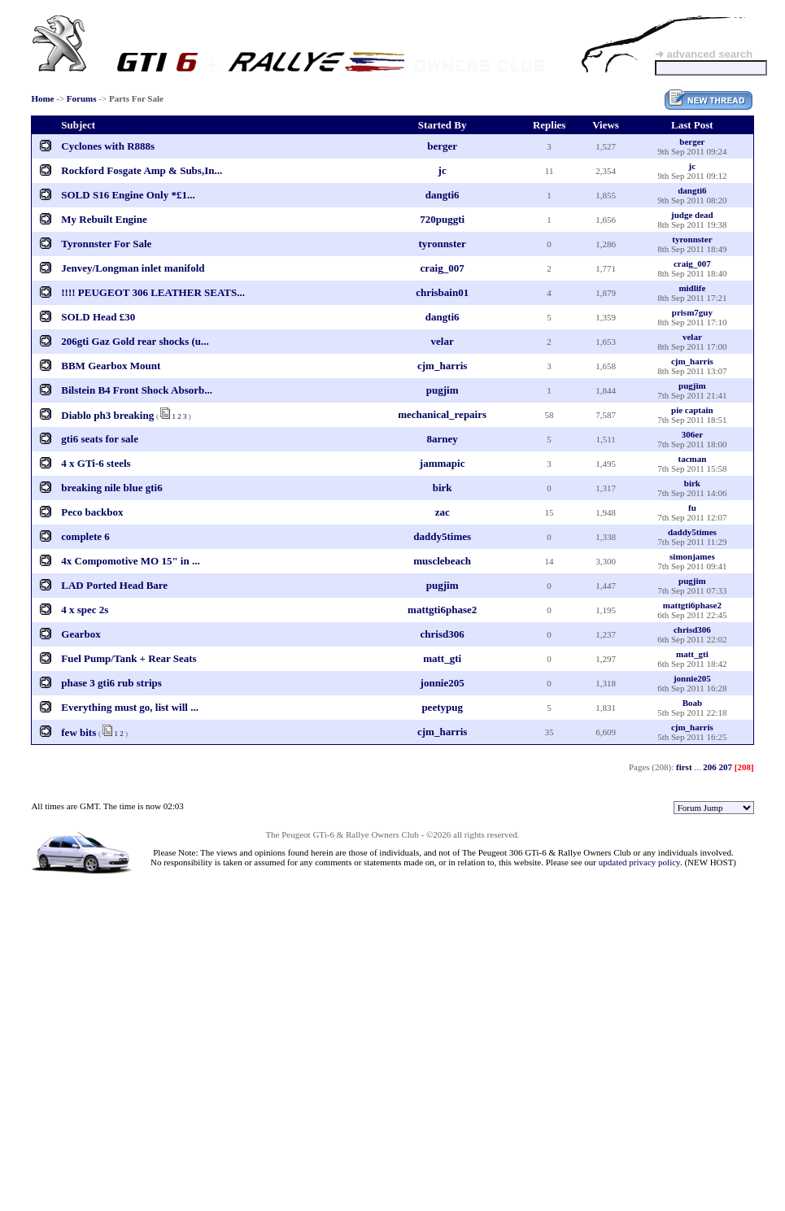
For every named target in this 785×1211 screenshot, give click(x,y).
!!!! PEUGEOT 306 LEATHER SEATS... (153, 292)
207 (726, 767)
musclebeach (442, 561)
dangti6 (442, 195)
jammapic (442, 463)
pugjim (442, 390)
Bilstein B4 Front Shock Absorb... (136, 390)
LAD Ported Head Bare (114, 585)
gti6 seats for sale (99, 439)
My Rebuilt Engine (103, 219)
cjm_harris (442, 365)
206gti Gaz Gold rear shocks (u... (135, 341)
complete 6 (85, 536)
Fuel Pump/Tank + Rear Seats (128, 658)
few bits (78, 732)
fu (692, 507)
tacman (692, 459)
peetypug (442, 707)
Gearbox (80, 634)
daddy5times (442, 536)
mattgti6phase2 (442, 609)
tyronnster (442, 243)
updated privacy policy (639, 862)
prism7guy (692, 312)
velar (442, 341)
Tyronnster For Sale (106, 243)
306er (692, 434)
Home (42, 98)
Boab (692, 703)
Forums (82, 98)
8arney (442, 439)
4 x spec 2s (84, 609)
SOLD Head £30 (98, 317)
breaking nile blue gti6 (111, 487)
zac (442, 512)
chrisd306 (442, 634)
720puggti (442, 219)
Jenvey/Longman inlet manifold (132, 268)
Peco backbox (92, 512)
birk (442, 487)
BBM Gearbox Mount (110, 365)
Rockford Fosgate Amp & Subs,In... (141, 170)
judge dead (692, 215)
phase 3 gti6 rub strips (111, 683)
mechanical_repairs (442, 414)
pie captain (692, 410)
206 (710, 767)
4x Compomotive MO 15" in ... (130, 561)
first (684, 767)
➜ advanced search (703, 54)
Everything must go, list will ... (129, 707)
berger (442, 146)
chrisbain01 (442, 292)
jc (442, 170)
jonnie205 (442, 683)
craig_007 (442, 268)
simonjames (692, 556)
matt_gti (442, 658)
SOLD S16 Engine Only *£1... (127, 195)
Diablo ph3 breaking (107, 415)
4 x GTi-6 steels (95, 463)
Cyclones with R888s (108, 146)
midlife (691, 288)
